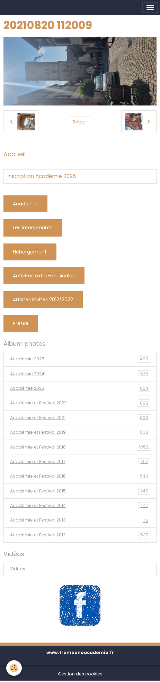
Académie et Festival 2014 (80, 505)
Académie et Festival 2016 (80, 476)
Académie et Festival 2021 (80, 417)
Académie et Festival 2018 (80, 447)
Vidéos (17, 569)
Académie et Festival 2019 (80, 432)
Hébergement (30, 251)
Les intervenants (33, 227)
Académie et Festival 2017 (80, 461)
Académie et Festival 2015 (80, 491)
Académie (25, 203)
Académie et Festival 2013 (80, 520)
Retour (80, 122)
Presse (20, 323)
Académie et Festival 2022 (80, 402)
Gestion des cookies (80, 674)
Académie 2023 (80, 388)
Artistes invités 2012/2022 (43, 299)
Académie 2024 (80, 373)
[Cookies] (14, 668)
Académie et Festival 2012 (80, 535)
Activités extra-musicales (44, 275)
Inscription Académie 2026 (42, 176)
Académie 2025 (80, 359)
